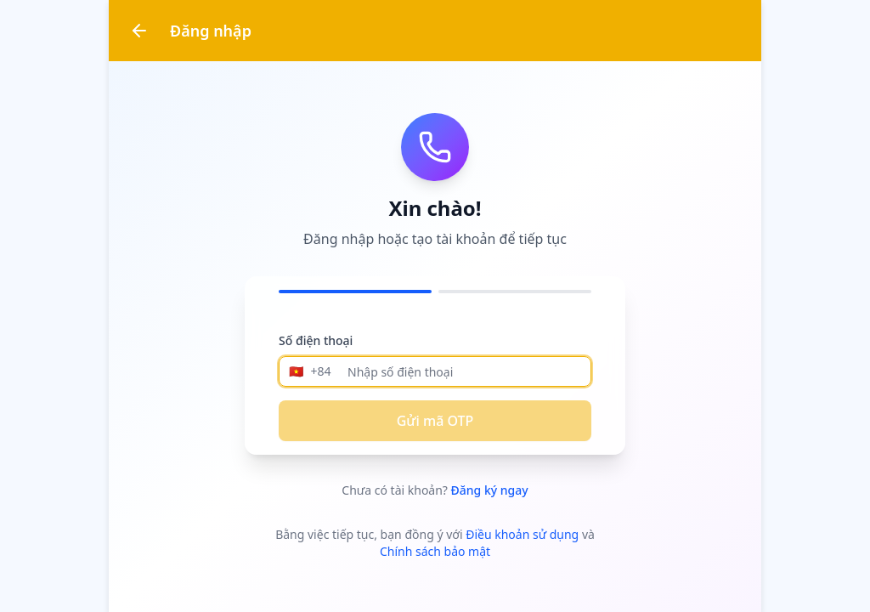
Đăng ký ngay (489, 490)
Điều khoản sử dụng (522, 534)
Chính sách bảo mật (435, 551)
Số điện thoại (316, 340)
